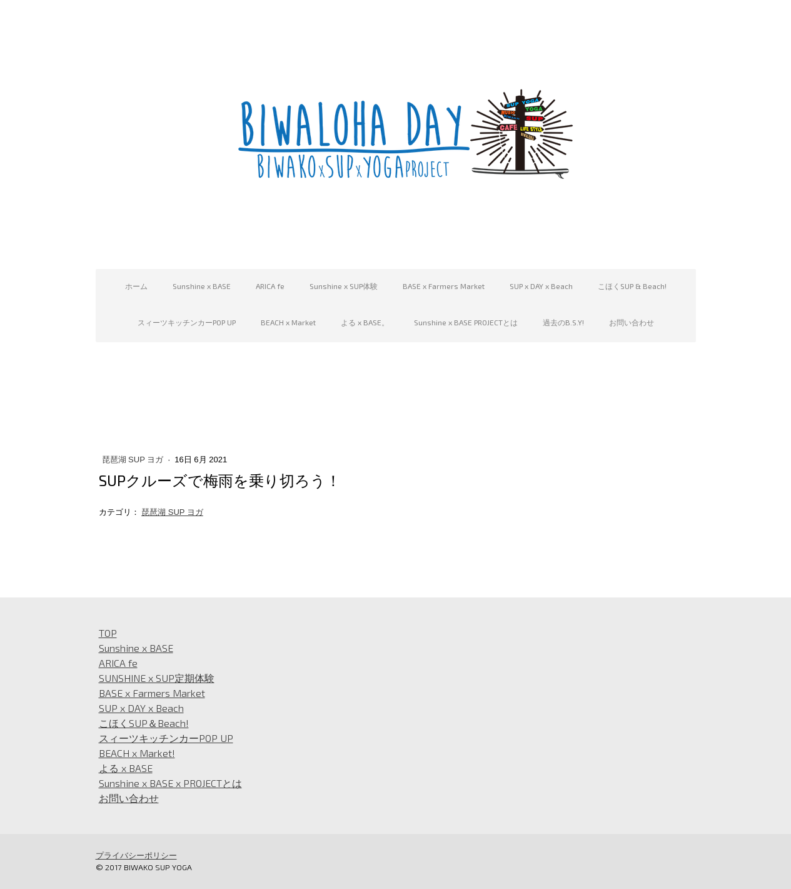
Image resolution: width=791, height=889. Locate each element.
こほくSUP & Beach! (632, 286)
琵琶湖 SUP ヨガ (134, 459)
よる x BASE (126, 768)
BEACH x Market (288, 322)
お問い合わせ (631, 322)
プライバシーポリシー (136, 855)
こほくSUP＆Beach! (144, 723)
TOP (108, 633)
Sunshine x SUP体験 (344, 286)
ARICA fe (270, 286)
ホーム (136, 286)
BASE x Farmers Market (444, 286)
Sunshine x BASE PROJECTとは (466, 322)
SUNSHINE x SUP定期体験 (156, 678)
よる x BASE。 (365, 322)
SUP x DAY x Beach (541, 286)
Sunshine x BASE (202, 286)
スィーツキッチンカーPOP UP (187, 322)
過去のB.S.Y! (563, 322)
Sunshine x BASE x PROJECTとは (170, 783)
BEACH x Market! (137, 753)
